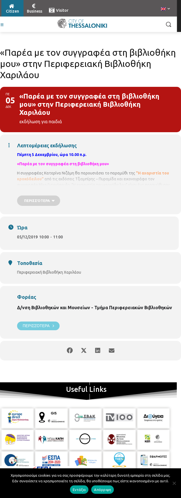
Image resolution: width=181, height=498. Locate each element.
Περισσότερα (38, 325)
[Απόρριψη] (174, 483)
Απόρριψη (102, 490)
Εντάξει (79, 490)
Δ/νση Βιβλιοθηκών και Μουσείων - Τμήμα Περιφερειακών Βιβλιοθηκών (94, 307)
